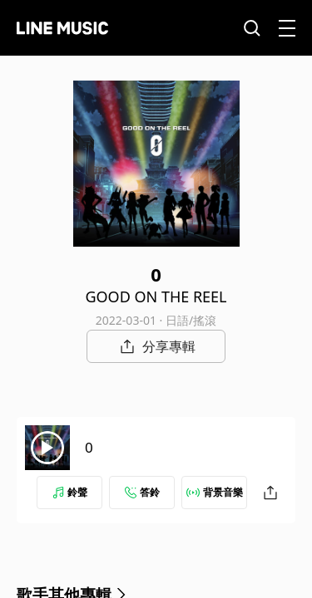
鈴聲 (69, 492)
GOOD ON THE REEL (155, 296)
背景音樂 (214, 492)
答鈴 (142, 492)
